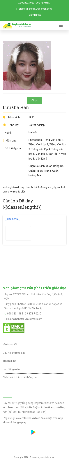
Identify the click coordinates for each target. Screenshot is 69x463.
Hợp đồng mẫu (11, 369)
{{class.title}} (12, 219)
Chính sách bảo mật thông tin (20, 377)
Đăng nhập (35, 14)
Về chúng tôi (10, 344)
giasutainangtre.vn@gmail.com (35, 8)
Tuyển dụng (9, 360)
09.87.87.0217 (43, 2)
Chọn (34, 100)
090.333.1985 (27, 2)
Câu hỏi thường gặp (14, 352)
